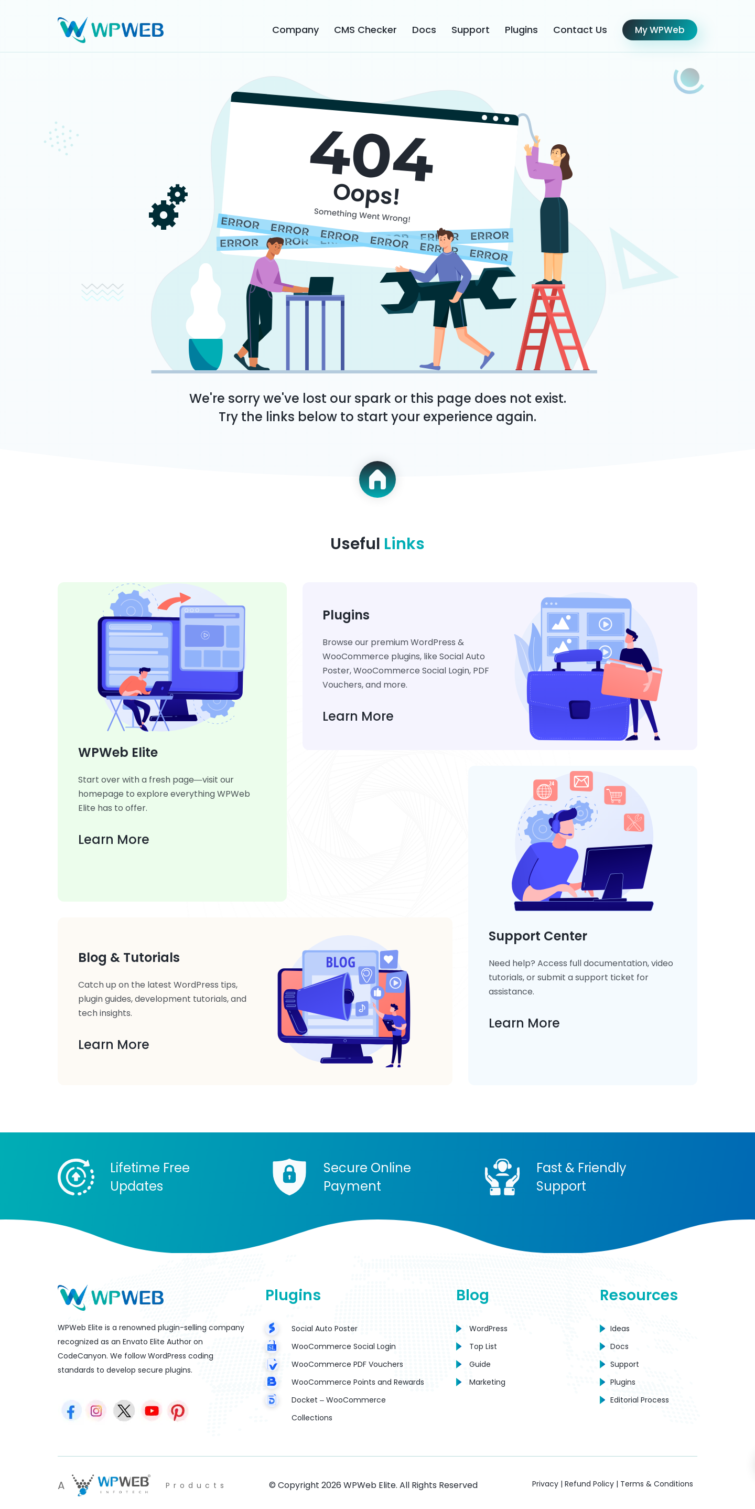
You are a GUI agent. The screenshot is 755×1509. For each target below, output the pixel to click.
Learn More (114, 838)
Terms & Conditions (656, 1484)
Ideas (620, 1328)
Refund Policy (589, 1484)
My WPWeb (660, 30)
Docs (424, 29)
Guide (480, 1364)
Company (295, 29)
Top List (483, 1346)
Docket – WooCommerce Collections (339, 1409)
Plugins (521, 29)
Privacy (545, 1484)
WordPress (488, 1328)
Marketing (487, 1382)
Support (470, 29)
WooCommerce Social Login (344, 1346)
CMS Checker (365, 29)
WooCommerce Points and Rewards (358, 1382)
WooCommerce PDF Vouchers (347, 1364)
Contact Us (580, 29)
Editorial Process (639, 1400)
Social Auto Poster (325, 1328)
